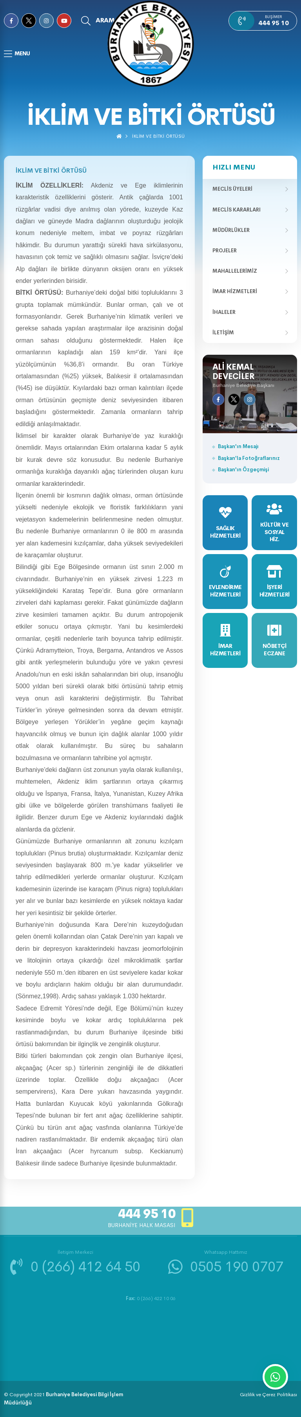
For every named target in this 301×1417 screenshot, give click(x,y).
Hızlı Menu (233, 167)
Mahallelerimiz (234, 271)
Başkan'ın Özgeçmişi (243, 469)
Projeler (224, 250)
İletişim (223, 332)
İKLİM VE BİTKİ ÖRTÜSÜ (158, 136)
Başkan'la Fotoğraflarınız (249, 458)
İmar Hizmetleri (234, 291)
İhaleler (224, 312)
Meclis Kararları (236, 209)
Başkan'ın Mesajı (238, 446)
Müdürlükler (231, 230)
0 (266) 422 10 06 (151, 1298)
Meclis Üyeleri (232, 189)
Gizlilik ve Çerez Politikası (268, 1394)
